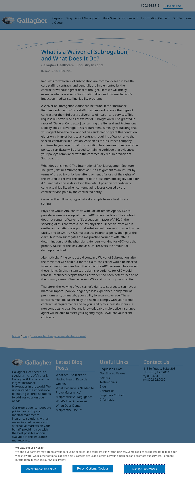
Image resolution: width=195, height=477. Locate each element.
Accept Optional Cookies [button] (41, 469)
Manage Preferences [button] (144, 469)
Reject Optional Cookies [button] (93, 468)
